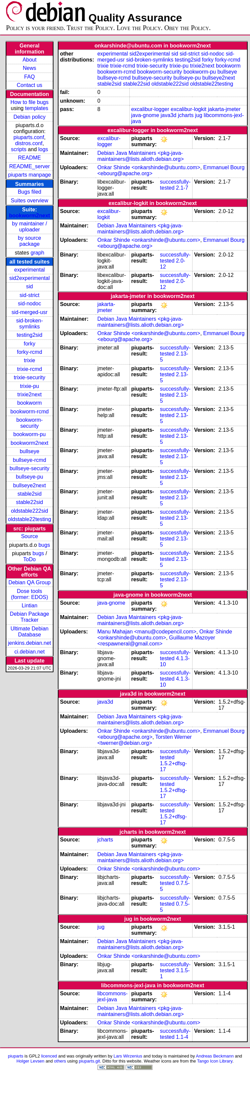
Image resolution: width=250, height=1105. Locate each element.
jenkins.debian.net (29, 643)
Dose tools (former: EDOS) (29, 594)
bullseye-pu (29, 477)
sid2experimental (29, 278)
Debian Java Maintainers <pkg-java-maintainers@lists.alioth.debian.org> (140, 156)
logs (43, 149)
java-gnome (145, 115)
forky (29, 343)
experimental (29, 270)
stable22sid (29, 502)
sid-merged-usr (29, 312)
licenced (49, 1056)
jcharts (186, 115)
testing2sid (29, 335)
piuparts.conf (28, 137)
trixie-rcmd (29, 369)
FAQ (29, 77)
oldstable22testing (29, 519)
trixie (29, 360)
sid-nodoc (29, 303)
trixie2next (29, 394)
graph (37, 253)
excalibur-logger (150, 109)
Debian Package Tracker (29, 617)
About (29, 60)
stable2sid (29, 494)
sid (29, 286)
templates (36, 108)
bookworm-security (29, 423)
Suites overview (29, 200)
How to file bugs (29, 102)
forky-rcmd (29, 352)
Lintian (29, 605)
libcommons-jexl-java (112, 996)
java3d (168, 115)
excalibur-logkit (189, 109)
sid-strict (30, 295)
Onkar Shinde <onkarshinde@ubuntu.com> (148, 167)
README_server (29, 166)
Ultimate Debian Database (29, 631)
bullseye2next (29, 485)
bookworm (29, 403)
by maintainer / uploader (29, 226)
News (29, 68)
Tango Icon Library (215, 1061)
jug (198, 115)
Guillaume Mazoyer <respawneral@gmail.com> (156, 640)
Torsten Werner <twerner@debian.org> (144, 740)
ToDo (29, 559)
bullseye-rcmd (29, 460)
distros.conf (28, 143)
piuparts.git (89, 1061)
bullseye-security (29, 468)
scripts (18, 149)
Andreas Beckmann (215, 1056)
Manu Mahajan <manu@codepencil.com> (146, 631)
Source (29, 536)
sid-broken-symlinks (29, 323)
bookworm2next (29, 215)
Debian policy (29, 117)
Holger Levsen (30, 1061)
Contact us (29, 85)
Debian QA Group (29, 582)
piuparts (15, 1056)
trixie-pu (29, 386)
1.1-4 (182, 1037)
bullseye (29, 451)
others (60, 1061)
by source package (29, 241)
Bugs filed (29, 192)
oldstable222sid (29, 511)
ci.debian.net (29, 652)
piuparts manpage (29, 175)
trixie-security (29, 377)
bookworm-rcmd (29, 411)
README (29, 158)
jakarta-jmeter (224, 109)
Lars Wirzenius (128, 1056)
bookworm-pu (29, 434)
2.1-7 (182, 188)
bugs (44, 545)
